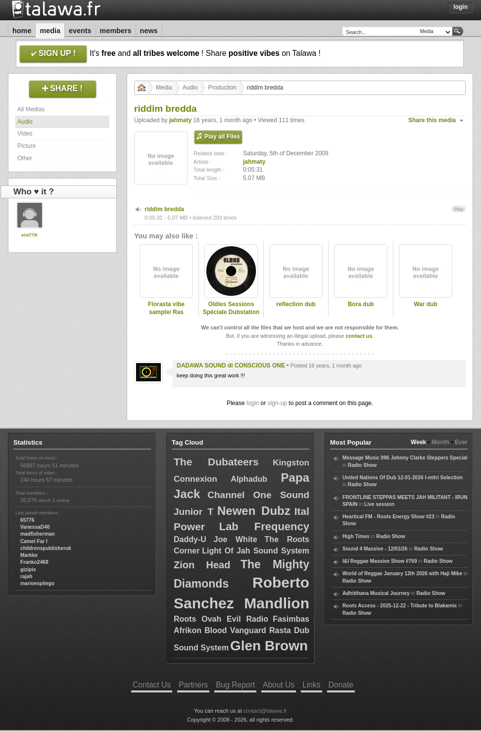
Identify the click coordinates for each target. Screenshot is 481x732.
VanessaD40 (34, 527)
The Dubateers (216, 461)
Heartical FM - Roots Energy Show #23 (388, 516)
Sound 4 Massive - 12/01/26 (374, 548)
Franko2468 (34, 562)
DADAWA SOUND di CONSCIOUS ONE (231, 365)
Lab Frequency (264, 526)
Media (50, 31)
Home (21, 31)
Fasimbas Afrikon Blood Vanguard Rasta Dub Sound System (241, 633)
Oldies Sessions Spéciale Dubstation (231, 308)
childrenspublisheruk (45, 548)
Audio (25, 121)
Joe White (235, 539)
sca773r (29, 234)
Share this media (432, 120)
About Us (278, 685)
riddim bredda (164, 209)
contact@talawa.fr (265, 711)
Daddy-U (190, 539)
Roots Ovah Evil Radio (221, 619)
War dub (425, 304)
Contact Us (152, 685)
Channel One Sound (258, 495)
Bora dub (361, 304)
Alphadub (249, 479)
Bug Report (235, 685)
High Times (356, 536)
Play (458, 209)
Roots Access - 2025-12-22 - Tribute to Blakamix (399, 605)
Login (460, 6)
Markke (29, 555)
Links (311, 685)
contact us (358, 336)
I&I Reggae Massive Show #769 (379, 561)
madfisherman (37, 534)
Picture (26, 145)
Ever (461, 442)
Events (80, 31)
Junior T (193, 511)
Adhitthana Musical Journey (376, 593)
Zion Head (202, 564)
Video (24, 133)
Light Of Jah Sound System (255, 551)
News (149, 31)
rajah (26, 576)
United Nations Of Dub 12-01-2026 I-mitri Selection (402, 477)
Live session (379, 504)
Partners (193, 685)
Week (418, 442)
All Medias (31, 109)
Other (24, 158)
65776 (27, 520)
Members (116, 31)
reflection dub (295, 304)
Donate (341, 685)
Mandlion (276, 603)
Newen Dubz (253, 510)
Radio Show (362, 465)
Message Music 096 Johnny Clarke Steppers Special (405, 457)
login (252, 403)
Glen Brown (269, 645)
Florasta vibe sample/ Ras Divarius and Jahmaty (166, 316)
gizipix (28, 569)
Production (222, 87)
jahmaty (180, 120)
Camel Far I (34, 541)
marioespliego (37, 583)
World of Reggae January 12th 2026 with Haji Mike (402, 573)
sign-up (277, 403)
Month (440, 442)
